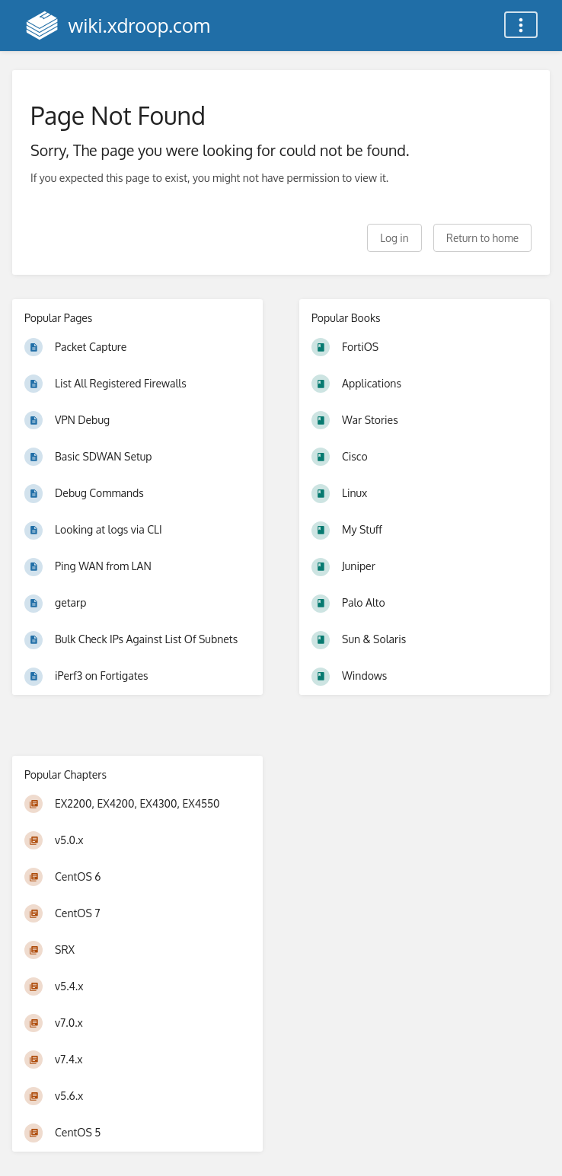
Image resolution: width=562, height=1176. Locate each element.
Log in (394, 237)
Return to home (482, 237)
